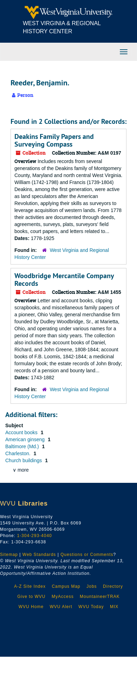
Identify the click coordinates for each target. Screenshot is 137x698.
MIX (114, 606)
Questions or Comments (86, 554)
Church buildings (24, 460)
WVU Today (91, 606)
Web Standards (39, 554)
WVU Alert (61, 606)
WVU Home (31, 606)
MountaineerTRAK (100, 596)
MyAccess (63, 596)
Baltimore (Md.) (22, 446)
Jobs (91, 586)
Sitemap (9, 554)
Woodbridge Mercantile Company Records (64, 279)
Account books (22, 432)
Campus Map (66, 586)
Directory (113, 586)
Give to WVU (31, 596)
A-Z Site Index (30, 586)
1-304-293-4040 (34, 535)
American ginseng (25, 439)
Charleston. (18, 453)
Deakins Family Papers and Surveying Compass (54, 140)
